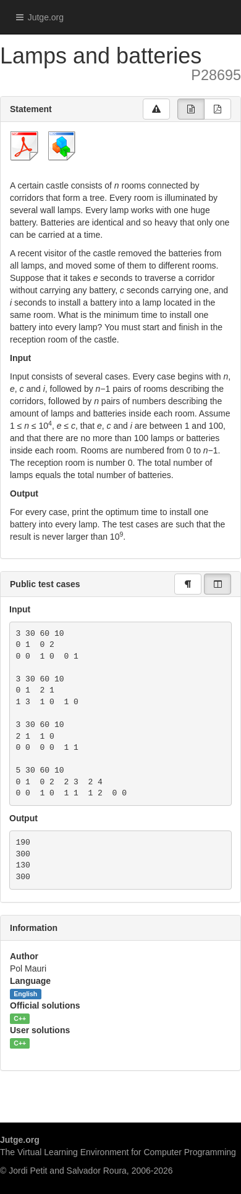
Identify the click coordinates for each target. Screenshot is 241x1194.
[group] (191, 109)
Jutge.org (36, 17)
